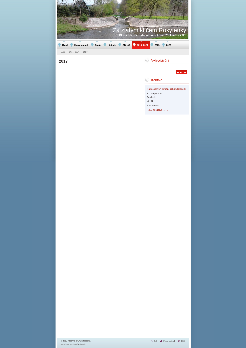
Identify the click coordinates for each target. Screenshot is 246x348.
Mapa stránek (169, 341)
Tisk (155, 341)
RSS (183, 341)
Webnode (81, 344)
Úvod (63, 52)
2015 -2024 (74, 52)
